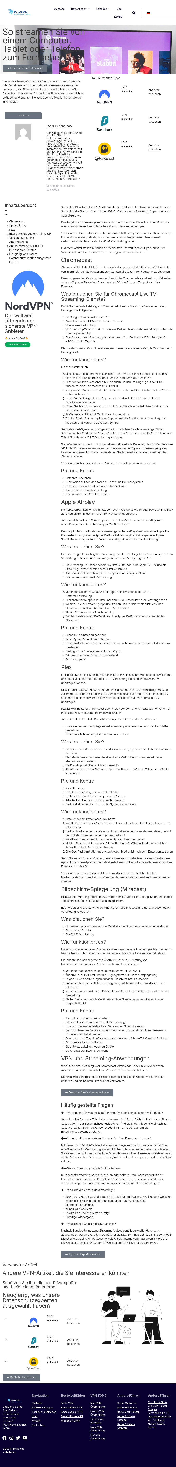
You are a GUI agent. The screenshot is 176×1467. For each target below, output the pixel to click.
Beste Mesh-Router (128, 1411)
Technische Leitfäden (44, 1411)
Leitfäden (103, 9)
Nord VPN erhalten (18, 344)
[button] (134, 13)
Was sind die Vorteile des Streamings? (91, 1190)
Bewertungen (80, 9)
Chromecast (17, 221)
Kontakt (118, 16)
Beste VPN (67, 1403)
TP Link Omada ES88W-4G (159, 1416)
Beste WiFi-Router (127, 1407)
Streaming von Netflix (158, 1234)
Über (119, 8)
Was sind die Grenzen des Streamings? (91, 1223)
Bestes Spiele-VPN (71, 1411)
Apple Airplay (17, 225)
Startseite (59, 8)
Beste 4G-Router (126, 1403)
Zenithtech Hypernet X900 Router (156, 1424)
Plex (12, 229)
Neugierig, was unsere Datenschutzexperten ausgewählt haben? (30, 258)
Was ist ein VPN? (70, 1420)
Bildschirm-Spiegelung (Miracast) (30, 233)
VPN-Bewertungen (42, 1407)
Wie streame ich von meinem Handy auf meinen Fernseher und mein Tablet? (115, 1112)
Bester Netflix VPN (71, 1407)
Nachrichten (38, 1425)
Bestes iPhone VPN (72, 1416)
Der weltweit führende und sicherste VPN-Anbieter (22, 323)
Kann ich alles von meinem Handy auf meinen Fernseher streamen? (109, 1138)
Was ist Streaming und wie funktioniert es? (93, 1168)
